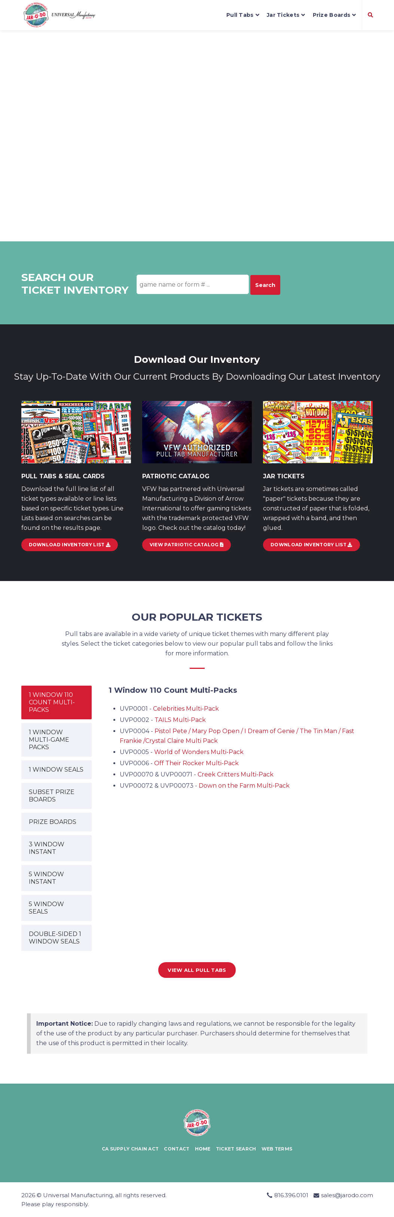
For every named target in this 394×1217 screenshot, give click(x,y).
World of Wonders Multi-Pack (199, 752)
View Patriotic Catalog (186, 544)
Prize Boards (334, 15)
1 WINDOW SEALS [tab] (56, 769)
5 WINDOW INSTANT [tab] (46, 878)
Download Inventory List (311, 544)
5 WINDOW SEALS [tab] (46, 908)
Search (265, 285)
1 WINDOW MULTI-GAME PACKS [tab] (49, 740)
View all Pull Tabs (197, 970)
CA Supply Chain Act (130, 1149)
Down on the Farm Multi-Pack (244, 785)
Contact (176, 1149)
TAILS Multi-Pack (180, 719)
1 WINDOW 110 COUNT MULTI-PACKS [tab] (52, 702)
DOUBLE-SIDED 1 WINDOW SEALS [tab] (55, 937)
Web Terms (277, 1149)
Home (203, 1149)
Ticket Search (236, 1149)
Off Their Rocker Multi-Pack (196, 763)
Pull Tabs (242, 15)
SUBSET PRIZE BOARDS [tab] (51, 795)
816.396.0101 (291, 1195)
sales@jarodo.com (347, 1195)
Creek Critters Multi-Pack (236, 774)
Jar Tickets (286, 15)
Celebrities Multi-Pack (186, 708)
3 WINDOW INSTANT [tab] (46, 848)
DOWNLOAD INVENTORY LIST (70, 544)
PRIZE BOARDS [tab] (52, 821)
